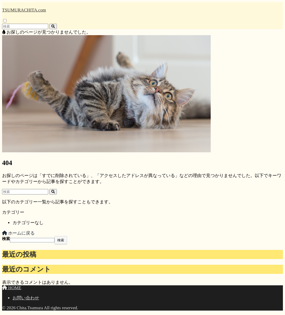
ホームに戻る (18, 233)
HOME (11, 287)
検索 (6, 238)
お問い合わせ (26, 297)
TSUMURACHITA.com (24, 10)
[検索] (53, 26)
